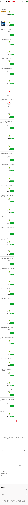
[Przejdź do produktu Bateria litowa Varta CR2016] (3, 381)
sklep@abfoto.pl (3, 471)
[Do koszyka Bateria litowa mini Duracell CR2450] (12, 333)
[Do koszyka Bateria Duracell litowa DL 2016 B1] (12, 83)
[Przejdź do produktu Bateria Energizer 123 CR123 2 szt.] (3, 290)
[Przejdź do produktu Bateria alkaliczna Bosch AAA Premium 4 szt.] (3, 208)
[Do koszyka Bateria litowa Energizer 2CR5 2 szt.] (12, 323)
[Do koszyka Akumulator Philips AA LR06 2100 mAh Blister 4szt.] (12, 149)
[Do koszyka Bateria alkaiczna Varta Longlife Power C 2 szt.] (12, 25)
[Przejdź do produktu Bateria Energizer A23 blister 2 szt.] (3, 300)
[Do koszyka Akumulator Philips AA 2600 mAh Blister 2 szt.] (12, 138)
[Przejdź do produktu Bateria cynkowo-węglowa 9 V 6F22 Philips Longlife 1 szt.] (3, 240)
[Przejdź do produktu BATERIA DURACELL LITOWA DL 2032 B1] (3, 90)
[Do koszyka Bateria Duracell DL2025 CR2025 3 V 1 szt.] (12, 274)
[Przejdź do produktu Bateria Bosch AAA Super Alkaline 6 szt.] (3, 31)
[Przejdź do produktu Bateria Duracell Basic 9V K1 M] (3, 60)
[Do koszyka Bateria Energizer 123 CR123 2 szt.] (12, 294)
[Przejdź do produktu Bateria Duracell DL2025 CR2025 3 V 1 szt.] (3, 271)
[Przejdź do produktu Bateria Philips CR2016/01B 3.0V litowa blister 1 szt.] (3, 402)
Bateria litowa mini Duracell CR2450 (6, 327)
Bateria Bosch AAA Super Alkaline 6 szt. (7, 29)
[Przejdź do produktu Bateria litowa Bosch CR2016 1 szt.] (3, 309)
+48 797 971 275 (4, 473)
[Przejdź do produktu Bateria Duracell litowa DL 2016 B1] (3, 80)
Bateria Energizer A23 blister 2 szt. (6, 298)
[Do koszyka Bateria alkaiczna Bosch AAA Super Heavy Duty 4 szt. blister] (12, 160)
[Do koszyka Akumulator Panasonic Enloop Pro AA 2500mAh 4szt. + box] (12, 128)
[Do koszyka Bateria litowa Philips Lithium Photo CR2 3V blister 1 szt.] (12, 376)
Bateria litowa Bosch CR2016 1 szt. (6, 308)
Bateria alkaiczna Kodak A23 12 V (6, 185)
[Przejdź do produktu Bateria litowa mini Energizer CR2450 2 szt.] (3, 340)
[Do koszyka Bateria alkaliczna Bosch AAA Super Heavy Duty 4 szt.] (12, 223)
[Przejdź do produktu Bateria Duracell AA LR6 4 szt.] (3, 50)
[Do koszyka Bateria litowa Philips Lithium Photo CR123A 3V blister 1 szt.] (12, 365)
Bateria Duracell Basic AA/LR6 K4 (6, 68)
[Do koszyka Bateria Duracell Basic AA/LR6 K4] (12, 74)
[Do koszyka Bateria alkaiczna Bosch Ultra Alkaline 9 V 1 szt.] (12, 181)
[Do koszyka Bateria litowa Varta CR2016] (12, 385)
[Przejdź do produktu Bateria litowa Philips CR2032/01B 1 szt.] (3, 350)
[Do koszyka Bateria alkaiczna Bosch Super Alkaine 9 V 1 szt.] (12, 170)
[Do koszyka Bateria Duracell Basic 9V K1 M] (12, 64)
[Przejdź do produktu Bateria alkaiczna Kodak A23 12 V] (3, 187)
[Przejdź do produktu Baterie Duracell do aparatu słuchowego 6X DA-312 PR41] (3, 113)
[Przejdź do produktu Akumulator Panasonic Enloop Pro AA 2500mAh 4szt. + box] (3, 124)
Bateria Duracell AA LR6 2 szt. (5, 39)
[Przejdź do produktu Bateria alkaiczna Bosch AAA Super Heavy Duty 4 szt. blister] (3, 156)
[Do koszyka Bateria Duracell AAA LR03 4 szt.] (12, 254)
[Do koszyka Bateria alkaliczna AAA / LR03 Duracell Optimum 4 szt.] (12, 202)
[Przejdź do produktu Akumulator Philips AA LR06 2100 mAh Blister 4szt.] (3, 145)
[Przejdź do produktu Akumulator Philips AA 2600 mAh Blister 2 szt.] (3, 135)
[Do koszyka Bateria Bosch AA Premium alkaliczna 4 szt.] (12, 234)
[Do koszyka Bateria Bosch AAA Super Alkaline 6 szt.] (12, 35)
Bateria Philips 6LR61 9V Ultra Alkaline (6, 389)
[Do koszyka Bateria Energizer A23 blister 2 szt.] (12, 304)
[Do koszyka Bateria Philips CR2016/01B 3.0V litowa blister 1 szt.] (12, 406)
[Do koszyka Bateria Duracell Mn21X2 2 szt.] (12, 284)
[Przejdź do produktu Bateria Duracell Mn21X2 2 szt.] (3, 280)
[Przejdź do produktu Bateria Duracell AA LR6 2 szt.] (3, 41)
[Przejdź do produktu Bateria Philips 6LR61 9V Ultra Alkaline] (3, 391)
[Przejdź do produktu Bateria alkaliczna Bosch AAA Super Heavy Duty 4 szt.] (3, 219)
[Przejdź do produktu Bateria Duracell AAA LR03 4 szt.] (3, 250)
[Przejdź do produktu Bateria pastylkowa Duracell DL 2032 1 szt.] (3, 102)
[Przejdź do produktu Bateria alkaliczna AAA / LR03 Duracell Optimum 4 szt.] (3, 198)
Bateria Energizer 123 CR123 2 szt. (6, 288)
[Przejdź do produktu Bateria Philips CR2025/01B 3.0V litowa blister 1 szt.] (3, 413)
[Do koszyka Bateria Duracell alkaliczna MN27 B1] (12, 264)
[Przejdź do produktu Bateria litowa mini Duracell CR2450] (3, 329)
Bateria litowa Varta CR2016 (5, 380)
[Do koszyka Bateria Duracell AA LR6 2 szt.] (12, 44)
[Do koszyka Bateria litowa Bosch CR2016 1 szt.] (12, 313)
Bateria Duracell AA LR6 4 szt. (5, 49)
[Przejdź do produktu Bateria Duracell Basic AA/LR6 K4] (3, 70)
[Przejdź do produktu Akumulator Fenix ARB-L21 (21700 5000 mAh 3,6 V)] (3, 11)
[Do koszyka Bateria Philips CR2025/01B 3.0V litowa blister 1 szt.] (12, 416)
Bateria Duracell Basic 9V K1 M (5, 58)
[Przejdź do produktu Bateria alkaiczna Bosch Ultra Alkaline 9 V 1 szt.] (3, 177)
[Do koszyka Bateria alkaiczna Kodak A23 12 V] (12, 191)
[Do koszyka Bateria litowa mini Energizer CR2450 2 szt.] (12, 343)
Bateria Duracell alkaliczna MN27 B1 (6, 258)
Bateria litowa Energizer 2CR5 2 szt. (6, 317)
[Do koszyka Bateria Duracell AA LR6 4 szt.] (12, 54)
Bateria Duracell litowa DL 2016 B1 (6, 78)
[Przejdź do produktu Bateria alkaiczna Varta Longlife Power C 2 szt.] (3, 23)
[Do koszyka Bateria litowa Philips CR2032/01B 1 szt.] (12, 354)
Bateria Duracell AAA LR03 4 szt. (6, 248)
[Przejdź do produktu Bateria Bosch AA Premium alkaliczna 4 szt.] (3, 230)
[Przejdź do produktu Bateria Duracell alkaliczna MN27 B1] (3, 260)
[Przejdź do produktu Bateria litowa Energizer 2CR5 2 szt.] (3, 319)
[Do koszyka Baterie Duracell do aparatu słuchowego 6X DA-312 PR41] (12, 117)
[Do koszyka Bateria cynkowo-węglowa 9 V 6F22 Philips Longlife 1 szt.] (12, 244)
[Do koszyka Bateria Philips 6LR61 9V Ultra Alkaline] (12, 395)
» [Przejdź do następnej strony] (17, 420)
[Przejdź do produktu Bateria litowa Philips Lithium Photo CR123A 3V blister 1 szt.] (3, 361)
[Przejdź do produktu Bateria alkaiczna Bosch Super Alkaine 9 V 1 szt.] (3, 167)
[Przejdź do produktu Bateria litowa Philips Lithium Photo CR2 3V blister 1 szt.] (3, 372)
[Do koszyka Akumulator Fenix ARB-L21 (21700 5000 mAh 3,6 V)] (12, 14)
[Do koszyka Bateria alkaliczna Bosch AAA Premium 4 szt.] (12, 212)
